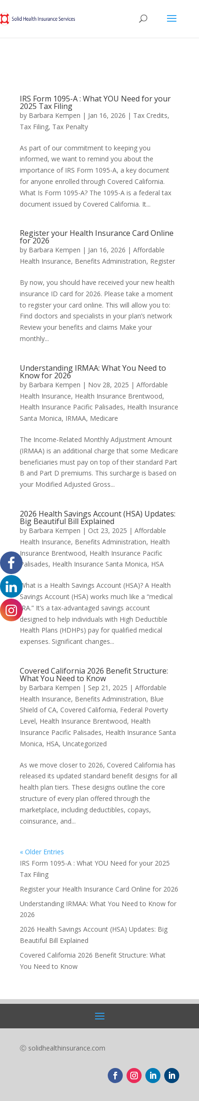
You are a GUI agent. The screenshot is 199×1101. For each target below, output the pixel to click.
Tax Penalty (70, 126)
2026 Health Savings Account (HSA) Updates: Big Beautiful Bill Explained (97, 517)
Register (162, 261)
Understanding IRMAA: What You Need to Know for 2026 (93, 372)
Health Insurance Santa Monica (99, 563)
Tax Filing (34, 126)
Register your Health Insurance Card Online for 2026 (97, 237)
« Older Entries (42, 851)
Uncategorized (85, 743)
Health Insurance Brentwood (118, 396)
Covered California (88, 709)
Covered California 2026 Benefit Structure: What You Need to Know (94, 675)
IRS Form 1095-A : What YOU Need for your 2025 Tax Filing (95, 102)
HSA (157, 563)
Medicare (104, 418)
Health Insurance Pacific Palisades (71, 406)
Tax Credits (150, 115)
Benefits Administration (110, 261)
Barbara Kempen (54, 115)
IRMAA (75, 418)
